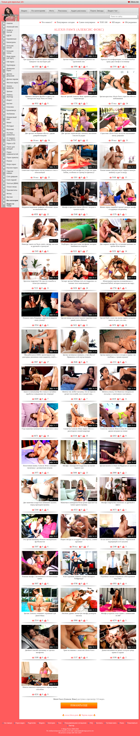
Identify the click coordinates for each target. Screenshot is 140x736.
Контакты (99, 723)
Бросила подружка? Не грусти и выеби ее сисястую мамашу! (40, 282)
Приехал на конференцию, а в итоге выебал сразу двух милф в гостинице (118, 60)
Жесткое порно (12, 83)
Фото (51, 11)
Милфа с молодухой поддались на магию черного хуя (79, 467)
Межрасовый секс (12, 118)
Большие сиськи (10, 47)
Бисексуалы (11, 42)
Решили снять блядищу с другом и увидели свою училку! (40, 319)
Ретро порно (11, 164)
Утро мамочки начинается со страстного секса (40, 429)
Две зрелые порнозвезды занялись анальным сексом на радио (78, 134)
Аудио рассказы (78, 11)
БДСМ (9, 35)
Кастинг (9, 104)
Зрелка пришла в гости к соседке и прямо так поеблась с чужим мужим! (118, 356)
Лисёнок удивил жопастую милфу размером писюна (79, 614)
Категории (51, 723)
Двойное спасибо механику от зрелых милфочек (40, 651)
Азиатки (10, 23)
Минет (9, 123)
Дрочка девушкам (10, 75)
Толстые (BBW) (12, 183)
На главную (8, 723)
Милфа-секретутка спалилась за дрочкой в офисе (118, 504)
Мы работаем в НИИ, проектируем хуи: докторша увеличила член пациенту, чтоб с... (39, 356)
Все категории (12, 200)
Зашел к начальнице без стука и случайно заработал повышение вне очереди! (40, 393)
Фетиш (9, 194)
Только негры (12, 187)
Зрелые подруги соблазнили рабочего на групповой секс (79, 60)
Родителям (32, 723)
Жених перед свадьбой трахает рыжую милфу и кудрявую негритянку (118, 208)
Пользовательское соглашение (75, 723)
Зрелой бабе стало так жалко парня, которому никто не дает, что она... (118, 319)
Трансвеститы (12, 190)
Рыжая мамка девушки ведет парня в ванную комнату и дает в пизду (118, 171)
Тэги (59, 723)
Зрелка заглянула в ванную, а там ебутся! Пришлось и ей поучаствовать (79, 356)
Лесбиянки (11, 114)
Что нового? (47, 22)
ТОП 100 (103, 22)
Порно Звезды (96, 11)
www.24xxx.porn (71, 715)
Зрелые (9, 91)
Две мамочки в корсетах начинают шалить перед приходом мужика (39, 504)
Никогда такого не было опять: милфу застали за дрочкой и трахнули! (40, 245)
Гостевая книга (111, 723)
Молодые (10, 126)
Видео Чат (113, 11)
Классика (10, 107)
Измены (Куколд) (10, 96)
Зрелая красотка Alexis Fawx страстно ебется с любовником (118, 97)
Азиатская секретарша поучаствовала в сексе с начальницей (39, 171)
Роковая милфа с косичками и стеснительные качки (40, 577)
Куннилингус (11, 110)
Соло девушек (12, 177)
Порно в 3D (11, 143)
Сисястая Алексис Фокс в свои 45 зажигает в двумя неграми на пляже (117, 430)
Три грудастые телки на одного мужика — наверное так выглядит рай (39, 60)
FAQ (91, 723)
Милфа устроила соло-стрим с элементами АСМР (118, 614)
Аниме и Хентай (10, 31)
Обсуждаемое (131, 22)
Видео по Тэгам (10, 205)
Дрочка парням (12, 79)
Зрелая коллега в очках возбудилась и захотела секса (118, 467)
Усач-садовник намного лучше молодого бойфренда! (79, 577)
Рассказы (62, 11)
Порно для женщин (11, 148)
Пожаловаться (132, 723)
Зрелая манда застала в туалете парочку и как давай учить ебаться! (79, 319)
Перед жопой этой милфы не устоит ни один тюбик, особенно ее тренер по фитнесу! (78, 171)
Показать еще (79, 705)
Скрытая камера (10, 172)
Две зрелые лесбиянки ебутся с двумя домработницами (40, 134)
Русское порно (12, 168)
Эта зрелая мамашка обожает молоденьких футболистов (40, 540)
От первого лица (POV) (11, 139)
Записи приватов (10, 87)
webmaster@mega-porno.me (84, 731)
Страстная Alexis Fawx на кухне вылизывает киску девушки (117, 134)
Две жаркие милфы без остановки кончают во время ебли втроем (118, 245)
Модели (42, 723)
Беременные (11, 39)
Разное (9, 161)
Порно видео (20, 723)
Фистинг (10, 197)
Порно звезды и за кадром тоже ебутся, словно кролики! (79, 540)
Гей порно (10, 62)
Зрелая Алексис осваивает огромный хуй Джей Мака (40, 614)
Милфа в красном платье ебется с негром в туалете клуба (79, 208)
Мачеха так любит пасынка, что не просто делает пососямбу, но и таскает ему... (78, 393)
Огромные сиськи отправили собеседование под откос (118, 577)
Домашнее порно (11, 69)
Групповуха (11, 65)
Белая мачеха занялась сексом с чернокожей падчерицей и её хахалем (118, 540)
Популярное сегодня (66, 22)
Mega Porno (67, 729)
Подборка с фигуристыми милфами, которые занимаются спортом (78, 245)
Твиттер (71, 726)
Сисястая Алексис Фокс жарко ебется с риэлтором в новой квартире (78, 430)
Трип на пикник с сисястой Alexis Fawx (78, 650)
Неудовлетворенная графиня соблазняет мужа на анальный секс (40, 208)
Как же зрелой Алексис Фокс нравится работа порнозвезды (79, 97)
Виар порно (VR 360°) (11, 57)
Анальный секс (12, 27)
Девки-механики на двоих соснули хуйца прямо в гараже (118, 651)
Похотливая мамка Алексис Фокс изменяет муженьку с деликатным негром (40, 467)
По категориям (38, 11)
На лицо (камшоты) (11, 134)
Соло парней (11, 180)
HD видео (116, 22)
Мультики (10, 129)
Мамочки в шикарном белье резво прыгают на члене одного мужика (79, 504)
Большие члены (10, 52)
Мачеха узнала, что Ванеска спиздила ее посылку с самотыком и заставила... (118, 393)
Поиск (122, 723)
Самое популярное (87, 22)
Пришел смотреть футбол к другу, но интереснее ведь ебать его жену (39, 97)
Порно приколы (12, 158)
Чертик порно (87, 715)
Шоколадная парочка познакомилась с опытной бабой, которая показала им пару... (118, 282)
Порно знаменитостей (12, 153)
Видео (24, 11)
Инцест (9, 100)
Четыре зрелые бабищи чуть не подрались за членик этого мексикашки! (78, 282)
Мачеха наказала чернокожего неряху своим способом (40, 688)
